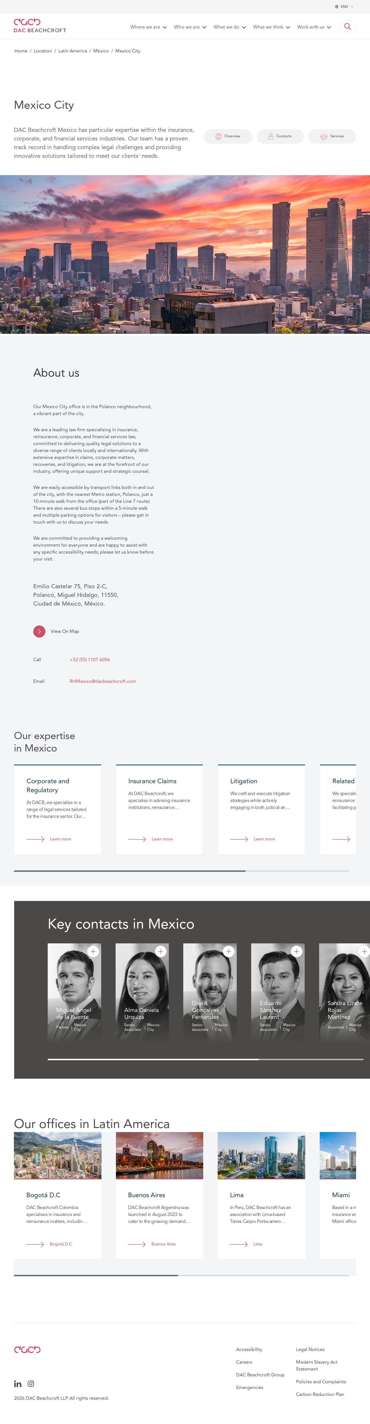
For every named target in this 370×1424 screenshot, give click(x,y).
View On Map (65, 631)
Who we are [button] (187, 27)
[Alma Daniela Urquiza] (160, 951)
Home (20, 51)
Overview (227, 136)
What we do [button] (226, 27)
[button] (347, 26)
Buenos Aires (163, 1244)
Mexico (101, 51)
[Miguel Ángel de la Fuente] (93, 951)
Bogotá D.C (61, 1244)
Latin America (72, 51)
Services (332, 136)
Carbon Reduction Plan (320, 1394)
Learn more (60, 839)
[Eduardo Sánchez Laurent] (296, 951)
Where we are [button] (145, 27)
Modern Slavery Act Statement (317, 1366)
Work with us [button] (310, 27)
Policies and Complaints (321, 1381)
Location (43, 51)
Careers (244, 1362)
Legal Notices (310, 1349)
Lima (258, 1244)
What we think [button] (268, 27)
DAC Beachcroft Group (260, 1374)
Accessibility (249, 1349)
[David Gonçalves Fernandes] (228, 951)
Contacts (280, 136)
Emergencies (249, 1387)
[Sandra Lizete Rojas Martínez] (364, 951)
